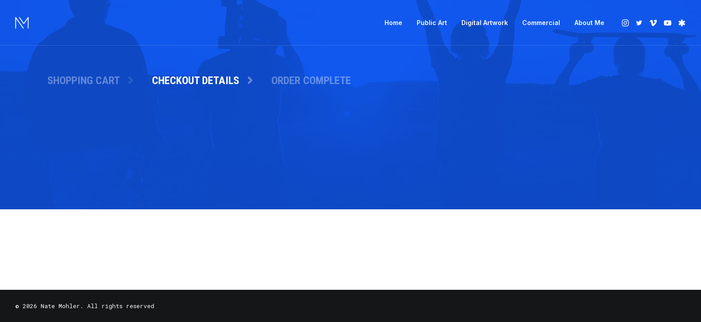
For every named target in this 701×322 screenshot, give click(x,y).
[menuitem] (393, 23)
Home (393, 22)
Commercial (541, 22)
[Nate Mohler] (22, 23)
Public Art (432, 22)
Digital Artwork (484, 22)
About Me (589, 22)
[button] (626, 23)
